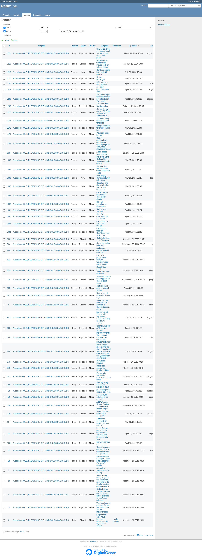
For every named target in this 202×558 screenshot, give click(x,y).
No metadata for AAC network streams (103, 328)
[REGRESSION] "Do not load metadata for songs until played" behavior (103, 337)
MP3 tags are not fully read (102, 83)
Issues (27, 15)
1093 (9, 160)
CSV (146, 535)
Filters (7, 24)
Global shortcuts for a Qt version (103, 239)
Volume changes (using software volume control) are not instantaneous (103, 507)
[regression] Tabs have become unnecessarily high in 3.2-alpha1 (102, 520)
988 (8, 250)
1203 (9, 106)
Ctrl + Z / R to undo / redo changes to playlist (102, 195)
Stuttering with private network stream (102, 288)
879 (8, 270)
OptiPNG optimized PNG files (102, 89)
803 (8, 317)
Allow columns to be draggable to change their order (103, 279)
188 (8, 385)
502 (8, 376)
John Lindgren (116, 520)
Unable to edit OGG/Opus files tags (103, 295)
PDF (151, 535)
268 (8, 351)
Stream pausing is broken (103, 244)
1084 (9, 232)
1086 (9, 224)
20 (9, 481)
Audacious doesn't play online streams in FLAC (102, 422)
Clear (15, 40)
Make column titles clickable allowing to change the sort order (103, 304)
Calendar (37, 15)
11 (9, 434)
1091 (9, 210)
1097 (9, 170)
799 (8, 337)
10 (9, 280)
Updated (133, 46)
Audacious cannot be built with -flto (102, 250)
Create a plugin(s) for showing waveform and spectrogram (102, 259)
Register (197, 1)
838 (8, 153)
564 (8, 244)
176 (8, 405)
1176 (9, 112)
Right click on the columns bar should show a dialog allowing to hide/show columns (103, 494)
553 (8, 78)
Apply (7, 40)
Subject (104, 46)
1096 (9, 186)
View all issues (163, 25)
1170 (9, 134)
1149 (9, 143)
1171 (9, 128)
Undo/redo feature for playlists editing (102, 368)
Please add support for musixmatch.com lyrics (103, 376)
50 (24, 531)
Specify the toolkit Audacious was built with (102, 270)
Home (3, 1)
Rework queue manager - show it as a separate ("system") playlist (103, 460)
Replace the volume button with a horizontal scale (103, 169)
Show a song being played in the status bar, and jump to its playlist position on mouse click (102, 481)
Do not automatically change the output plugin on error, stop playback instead (103, 143)
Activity (16, 15)
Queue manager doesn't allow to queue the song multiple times (103, 450)
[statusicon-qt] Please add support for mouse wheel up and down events (103, 317)
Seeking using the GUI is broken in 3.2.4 (102, 384)
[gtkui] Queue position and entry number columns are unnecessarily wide (102, 433)
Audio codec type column (101, 153)
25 (21, 531)
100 (8, 443)
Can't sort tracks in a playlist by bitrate (103, 72)
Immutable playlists (100, 362)
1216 (9, 72)
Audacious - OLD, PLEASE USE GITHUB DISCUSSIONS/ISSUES (41, 53)
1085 (9, 216)
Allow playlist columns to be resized (102, 397)
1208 (9, 99)
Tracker (74, 46)
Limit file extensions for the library (102, 216)
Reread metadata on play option (101, 204)
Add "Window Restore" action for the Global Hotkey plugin (102, 405)
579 (8, 368)
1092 (9, 204)
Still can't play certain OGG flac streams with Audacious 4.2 (103, 112)
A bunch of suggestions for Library (102, 470)
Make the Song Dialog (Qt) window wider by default (103, 160)
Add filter (118, 27)
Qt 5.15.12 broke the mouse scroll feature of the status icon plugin (103, 53)
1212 (9, 89)
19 (9, 397)
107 (8, 422)
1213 (9, 64)
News (47, 15)
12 (9, 507)
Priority (92, 46)
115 (8, 414)
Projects (9, 1)
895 (8, 288)
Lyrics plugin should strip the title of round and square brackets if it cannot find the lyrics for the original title (103, 351)
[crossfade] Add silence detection (103, 391)
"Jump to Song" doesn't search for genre (103, 120)
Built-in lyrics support (101, 210)
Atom (141, 535)
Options (8, 35)
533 (8, 260)
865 (8, 295)
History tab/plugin (100, 78)
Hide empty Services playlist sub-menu (103, 178)
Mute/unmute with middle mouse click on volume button (102, 63)
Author (8, 31)
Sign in (190, 1)
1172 (9, 121)
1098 (9, 178)
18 (9, 461)
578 (8, 362)
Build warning (102, 106)
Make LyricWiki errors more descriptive (102, 413)
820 (8, 239)
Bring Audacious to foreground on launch (103, 128)
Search (144, 5)
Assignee (117, 46)
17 (9, 450)
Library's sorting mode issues (103, 443)
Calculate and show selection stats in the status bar (102, 186)
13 (9, 391)
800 (8, 328)
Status (8, 27)
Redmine (93, 541)
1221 (9, 53)
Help (15, 1)
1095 (9, 196)
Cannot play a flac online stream (102, 223)
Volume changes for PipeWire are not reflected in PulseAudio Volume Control (103, 98)
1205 (9, 83)
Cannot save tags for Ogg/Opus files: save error (103, 232)
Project (41, 46)
